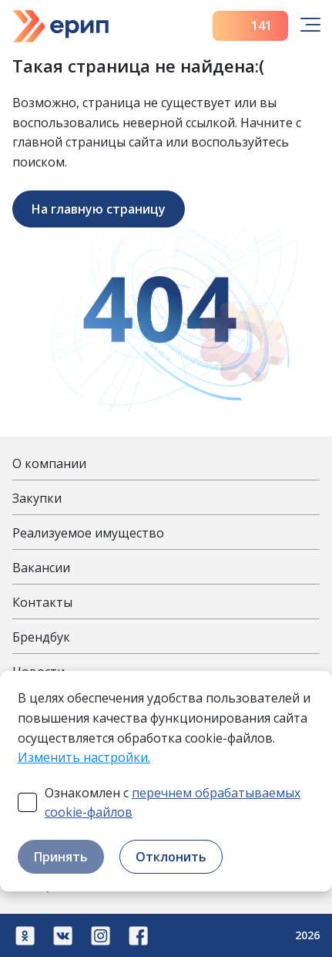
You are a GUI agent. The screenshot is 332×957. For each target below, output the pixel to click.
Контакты (42, 602)
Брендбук (41, 636)
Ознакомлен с (172, 802)
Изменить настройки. (84, 757)
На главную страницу (99, 208)
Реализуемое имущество (88, 532)
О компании (49, 463)
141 (251, 25)
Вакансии (41, 567)
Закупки (37, 498)
